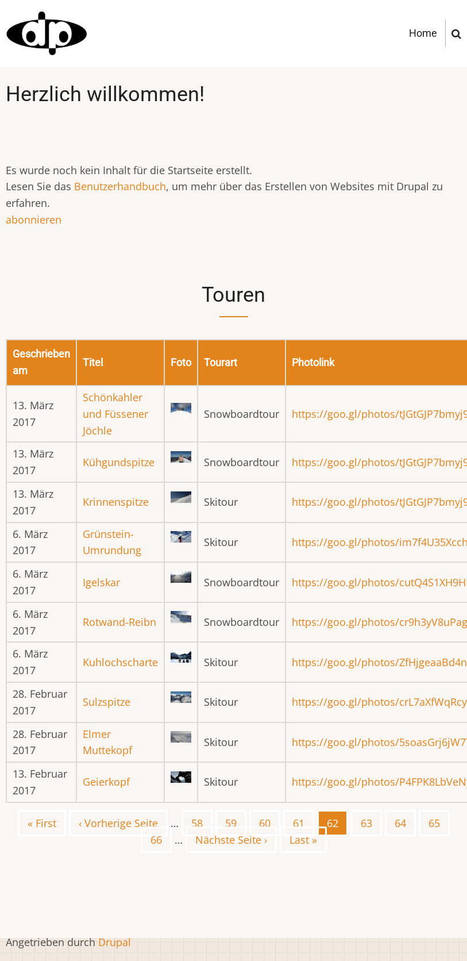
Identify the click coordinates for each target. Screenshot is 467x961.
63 (371, 822)
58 (202, 822)
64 (405, 822)
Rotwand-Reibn (119, 622)
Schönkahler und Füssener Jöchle (115, 413)
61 (303, 822)
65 (439, 822)
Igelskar (101, 582)
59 (235, 822)
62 (337, 825)
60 (269, 822)
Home (423, 33)
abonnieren (33, 219)
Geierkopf (106, 782)
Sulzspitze (106, 702)
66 (161, 839)
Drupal (114, 942)
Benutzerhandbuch (120, 186)
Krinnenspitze (116, 502)
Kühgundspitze (119, 462)
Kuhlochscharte (120, 662)
